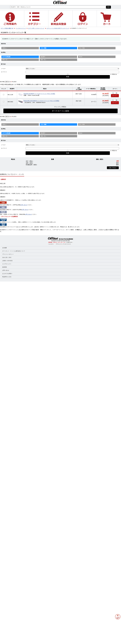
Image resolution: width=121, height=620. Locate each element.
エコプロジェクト (6, 264)
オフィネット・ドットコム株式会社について (13, 251)
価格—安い (5, 59)
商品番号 (43, 56)
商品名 (80, 56)
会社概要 (4, 247)
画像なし (4, 48)
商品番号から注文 (6, 276)
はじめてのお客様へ (7, 273)
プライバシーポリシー (8, 254)
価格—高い (43, 59)
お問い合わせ (23, 204)
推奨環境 (4, 267)
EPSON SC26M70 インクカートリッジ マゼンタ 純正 (39, 93)
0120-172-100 (56, 240)
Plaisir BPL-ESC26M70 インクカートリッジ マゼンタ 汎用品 (41, 100)
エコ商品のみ (113, 74)
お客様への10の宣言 (7, 260)
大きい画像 (82, 48)
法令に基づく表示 (6, 257)
